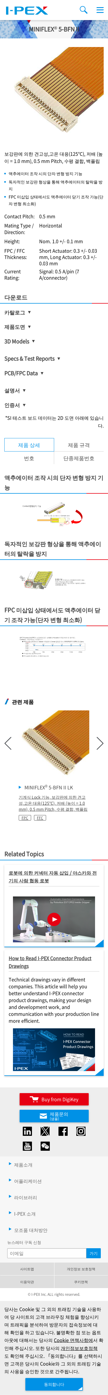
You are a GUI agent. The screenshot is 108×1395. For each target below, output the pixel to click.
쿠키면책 (81, 1281)
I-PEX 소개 (25, 1213)
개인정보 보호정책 (81, 1268)
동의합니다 (54, 1384)
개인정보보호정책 (79, 1347)
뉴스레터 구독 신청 (24, 1242)
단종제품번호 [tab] (78, 458)
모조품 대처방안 (31, 1229)
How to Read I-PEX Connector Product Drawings (50, 962)
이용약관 (27, 1281)
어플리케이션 (28, 1180)
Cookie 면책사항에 (73, 1340)
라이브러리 (25, 1197)
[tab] (79, 445)
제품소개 (23, 1164)
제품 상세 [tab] (29, 444)
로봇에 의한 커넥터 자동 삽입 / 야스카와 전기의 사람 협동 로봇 (53, 876)
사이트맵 (27, 1268)
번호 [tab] (29, 458)
